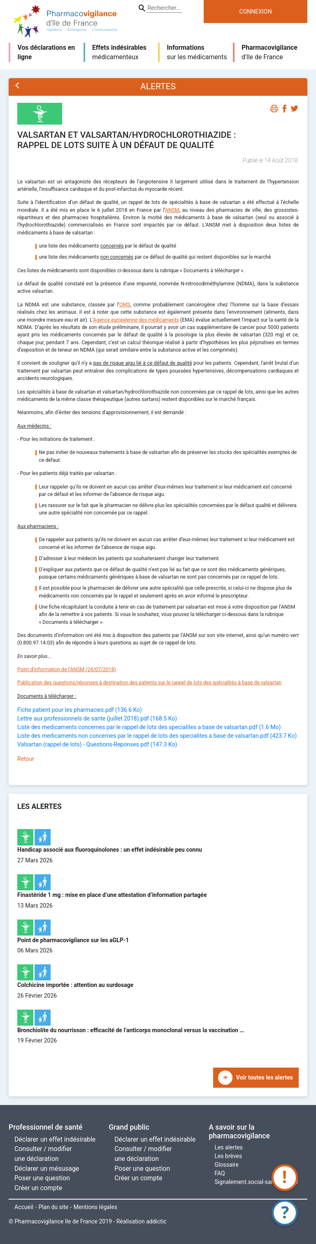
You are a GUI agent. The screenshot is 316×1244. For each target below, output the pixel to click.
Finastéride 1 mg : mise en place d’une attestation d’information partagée (112, 895)
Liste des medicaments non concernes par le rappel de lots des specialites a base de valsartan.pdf (157, 735)
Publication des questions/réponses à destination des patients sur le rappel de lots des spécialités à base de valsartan (149, 683)
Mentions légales (95, 1207)
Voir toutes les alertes (264, 1077)
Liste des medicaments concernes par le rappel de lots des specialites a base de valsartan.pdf (149, 727)
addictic (156, 1221)
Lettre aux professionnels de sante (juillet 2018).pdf (97, 718)
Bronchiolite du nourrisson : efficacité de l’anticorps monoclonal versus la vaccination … (130, 1030)
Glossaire (226, 1164)
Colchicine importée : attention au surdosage (75, 985)
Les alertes (228, 1147)
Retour (25, 758)
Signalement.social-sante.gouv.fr (256, 1182)
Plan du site (53, 1207)
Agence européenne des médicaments (136, 320)
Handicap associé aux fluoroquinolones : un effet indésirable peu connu (109, 849)
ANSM (172, 210)
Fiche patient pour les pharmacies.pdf (79, 710)
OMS (124, 305)
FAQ (219, 1173)
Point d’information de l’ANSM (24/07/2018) (66, 669)
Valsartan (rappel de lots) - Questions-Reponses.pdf (97, 744)
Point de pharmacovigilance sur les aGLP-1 (73, 940)
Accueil (23, 1207)
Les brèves (228, 1156)
